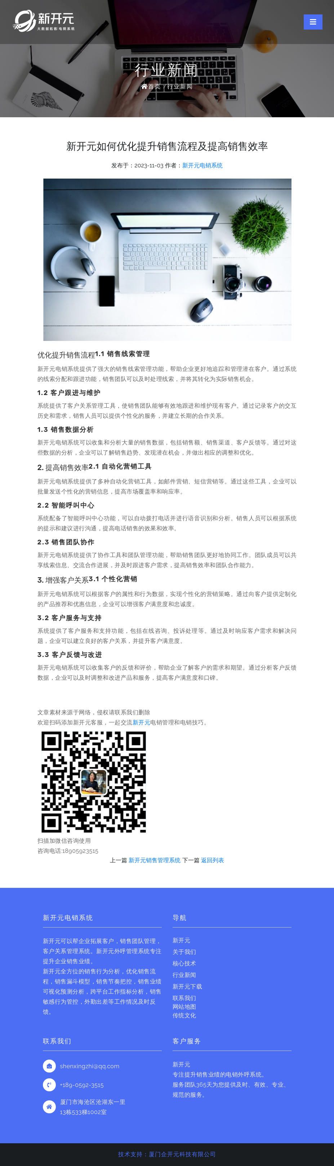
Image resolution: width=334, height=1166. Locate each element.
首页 (151, 86)
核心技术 (184, 963)
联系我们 (184, 998)
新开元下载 (187, 986)
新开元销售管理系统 (155, 860)
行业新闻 (180, 86)
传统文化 (184, 1015)
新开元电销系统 (202, 165)
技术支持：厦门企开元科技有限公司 (167, 1154)
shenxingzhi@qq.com (90, 1066)
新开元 (142, 722)
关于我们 (184, 951)
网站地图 (184, 1006)
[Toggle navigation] (313, 22)
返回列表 (212, 860)
